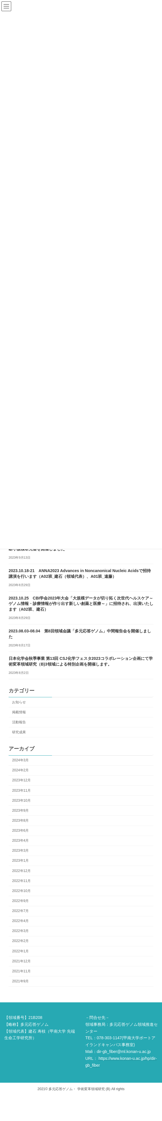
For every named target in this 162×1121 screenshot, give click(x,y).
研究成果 (19, 732)
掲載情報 (19, 712)
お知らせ (19, 702)
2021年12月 (21, 961)
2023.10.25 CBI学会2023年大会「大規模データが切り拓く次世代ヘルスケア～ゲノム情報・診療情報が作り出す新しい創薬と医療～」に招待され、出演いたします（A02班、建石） (81, 603)
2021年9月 (20, 981)
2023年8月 (20, 821)
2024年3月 (20, 760)
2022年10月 (21, 891)
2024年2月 (20, 770)
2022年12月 (21, 871)
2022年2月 (20, 941)
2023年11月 (21, 790)
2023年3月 (20, 851)
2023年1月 (20, 861)
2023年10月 (21, 800)
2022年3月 (20, 931)
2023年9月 (20, 810)
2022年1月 (20, 951)
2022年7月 (20, 911)
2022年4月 (20, 921)
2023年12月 (21, 780)
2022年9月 (20, 901)
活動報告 (19, 722)
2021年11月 (21, 971)
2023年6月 (20, 831)
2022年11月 (21, 881)
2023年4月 (20, 841)
